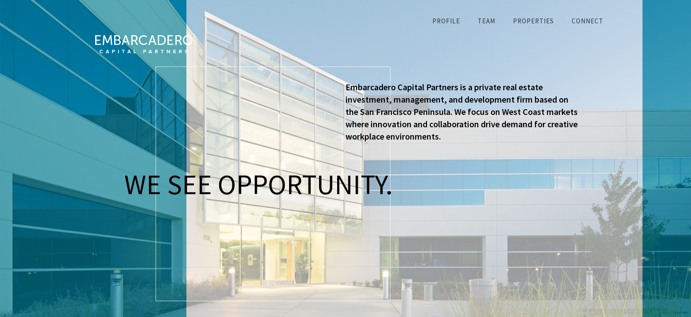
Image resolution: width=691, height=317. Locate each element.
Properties (533, 21)
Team (486, 21)
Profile (446, 21)
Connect (587, 21)
